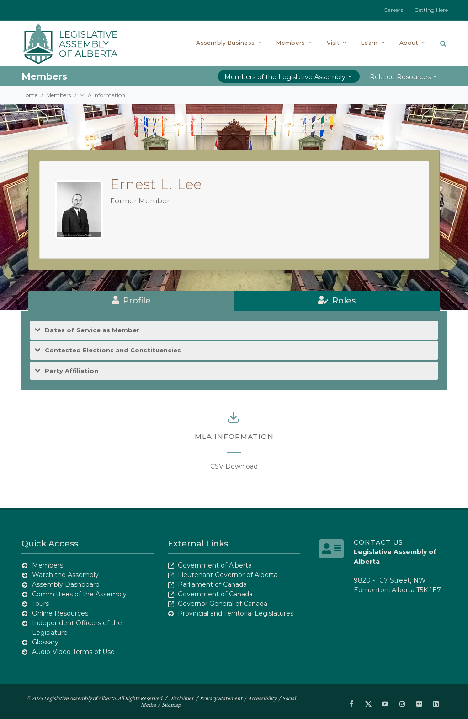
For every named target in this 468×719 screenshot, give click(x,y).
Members (58, 95)
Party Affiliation (71, 371)
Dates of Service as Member (92, 330)
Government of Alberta (215, 565)
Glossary (45, 642)
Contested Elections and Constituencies (113, 350)
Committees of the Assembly (79, 594)
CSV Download (234, 466)
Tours (40, 604)
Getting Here (431, 9)
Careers (393, 9)
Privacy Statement (221, 698)
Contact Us (378, 542)
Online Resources (60, 613)
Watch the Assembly (65, 575)
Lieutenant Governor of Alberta (227, 575)
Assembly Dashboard (66, 584)
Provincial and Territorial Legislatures (235, 613)
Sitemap (171, 704)
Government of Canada (215, 594)
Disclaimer (181, 698)
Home (29, 95)
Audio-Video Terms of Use (73, 652)
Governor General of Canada (222, 604)
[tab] (131, 301)
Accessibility (262, 698)
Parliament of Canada (212, 584)
